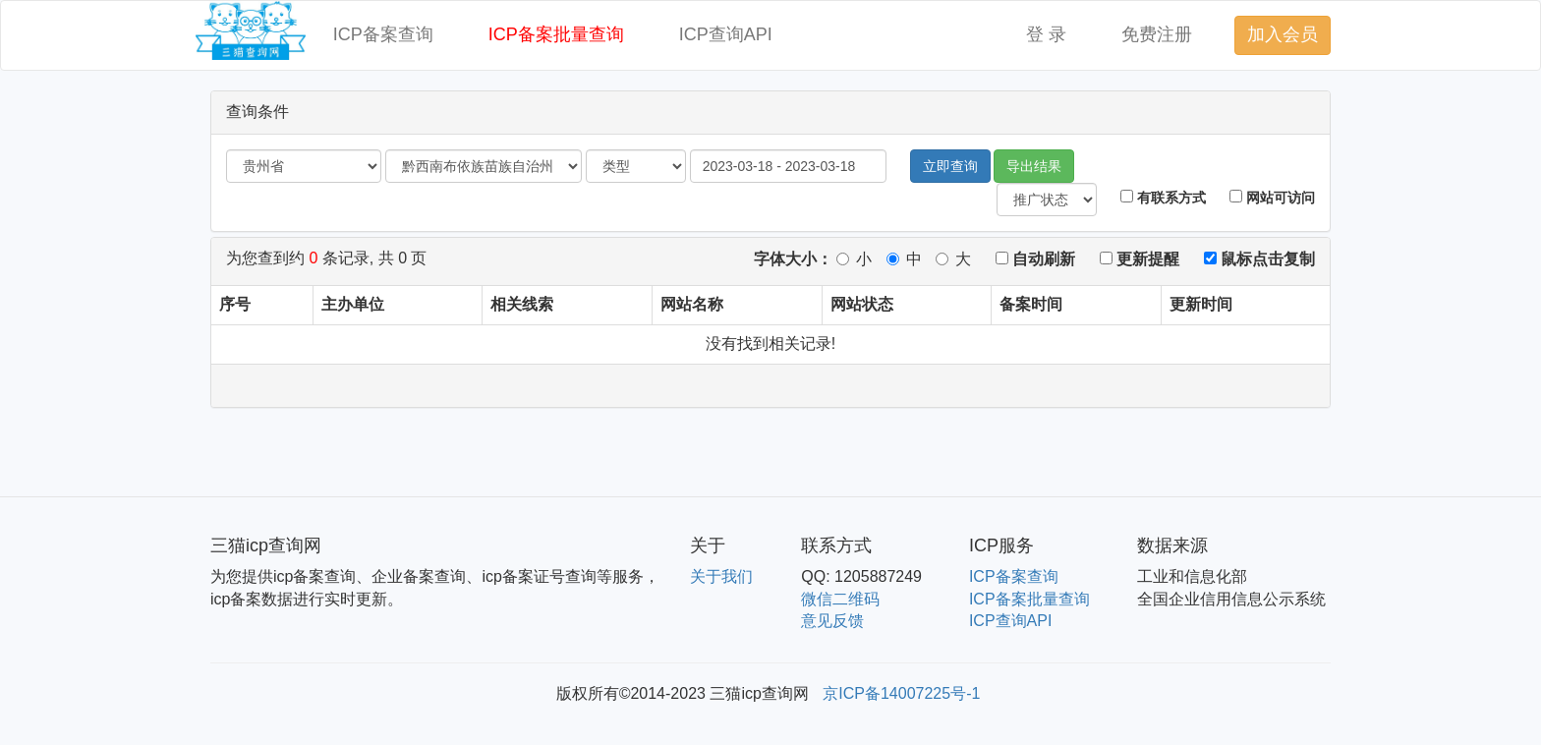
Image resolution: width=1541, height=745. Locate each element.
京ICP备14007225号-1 (901, 693)
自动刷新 (1035, 259)
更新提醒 (1139, 259)
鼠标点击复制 (1259, 259)
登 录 (1046, 34)
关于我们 (721, 576)
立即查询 (950, 166)
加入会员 (1282, 34)
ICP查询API (725, 34)
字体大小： (793, 259)
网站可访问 (1272, 197)
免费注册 (1156, 34)
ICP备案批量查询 (556, 34)
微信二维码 (840, 599)
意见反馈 (832, 620)
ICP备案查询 (383, 34)
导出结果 (1033, 166)
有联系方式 (1163, 197)
